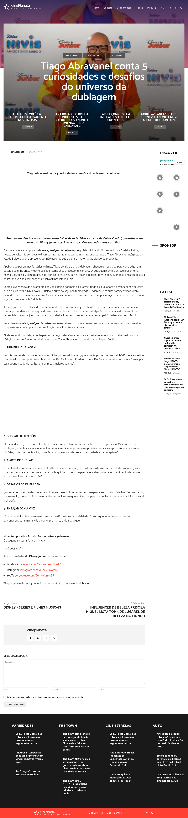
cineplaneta (17, 152)
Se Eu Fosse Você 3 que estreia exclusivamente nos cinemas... (28, 117)
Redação (167, 311)
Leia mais (28, 127)
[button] (163, 8)
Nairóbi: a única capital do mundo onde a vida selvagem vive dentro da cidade (172, 343)
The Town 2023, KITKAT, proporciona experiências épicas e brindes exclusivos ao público (75, 787)
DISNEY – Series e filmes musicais (32, 607)
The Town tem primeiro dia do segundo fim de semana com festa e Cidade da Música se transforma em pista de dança (76, 742)
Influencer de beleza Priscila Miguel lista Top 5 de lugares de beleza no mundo (115, 612)
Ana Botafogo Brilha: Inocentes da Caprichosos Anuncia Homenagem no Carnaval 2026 (122, 759)
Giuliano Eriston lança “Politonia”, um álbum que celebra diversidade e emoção (174, 322)
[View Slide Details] (168, 267)
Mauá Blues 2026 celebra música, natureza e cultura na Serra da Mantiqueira (174, 303)
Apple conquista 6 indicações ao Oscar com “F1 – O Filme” (121, 777)
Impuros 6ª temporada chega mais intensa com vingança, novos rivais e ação (29, 757)
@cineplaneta (166, 161)
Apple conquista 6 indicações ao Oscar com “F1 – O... (116, 117)
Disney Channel (94, 55)
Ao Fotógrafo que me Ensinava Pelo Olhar (28, 773)
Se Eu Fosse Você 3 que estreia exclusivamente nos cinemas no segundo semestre (174, 385)
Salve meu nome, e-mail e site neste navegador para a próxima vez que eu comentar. (45, 697)
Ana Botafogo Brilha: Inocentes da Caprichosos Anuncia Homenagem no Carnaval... (72, 120)
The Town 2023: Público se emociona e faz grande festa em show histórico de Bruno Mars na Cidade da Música (76, 765)
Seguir (179, 162)
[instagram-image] (160, 177)
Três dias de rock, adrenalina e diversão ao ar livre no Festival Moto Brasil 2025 (169, 761)
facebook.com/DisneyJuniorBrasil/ (40, 564)
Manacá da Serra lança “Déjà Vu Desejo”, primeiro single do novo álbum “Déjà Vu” (172, 364)
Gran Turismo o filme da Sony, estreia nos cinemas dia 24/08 (170, 777)
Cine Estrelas (72, 55)
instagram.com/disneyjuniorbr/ (39, 570)
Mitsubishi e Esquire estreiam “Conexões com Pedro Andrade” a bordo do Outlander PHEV (170, 740)
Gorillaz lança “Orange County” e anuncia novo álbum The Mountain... (159, 117)
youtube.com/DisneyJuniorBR (36, 575)
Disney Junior (115, 55)
